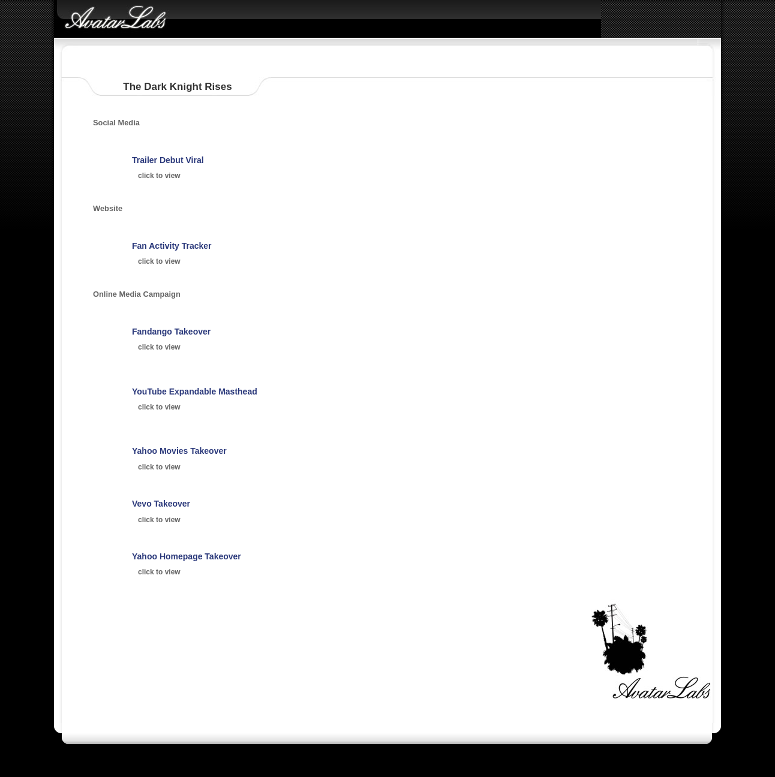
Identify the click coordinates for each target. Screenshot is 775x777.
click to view (159, 175)
